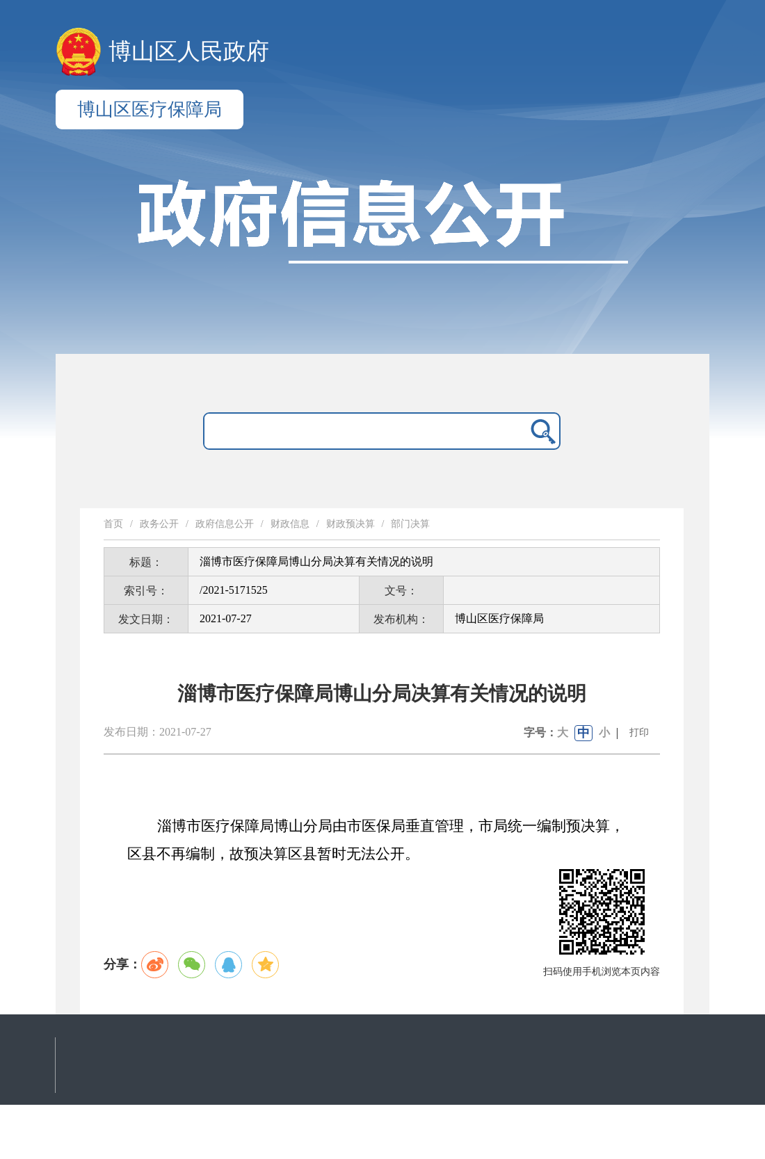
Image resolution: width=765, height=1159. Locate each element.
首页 (113, 524)
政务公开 (159, 524)
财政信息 (290, 524)
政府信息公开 (224, 524)
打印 (639, 732)
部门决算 (410, 524)
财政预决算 (350, 524)
